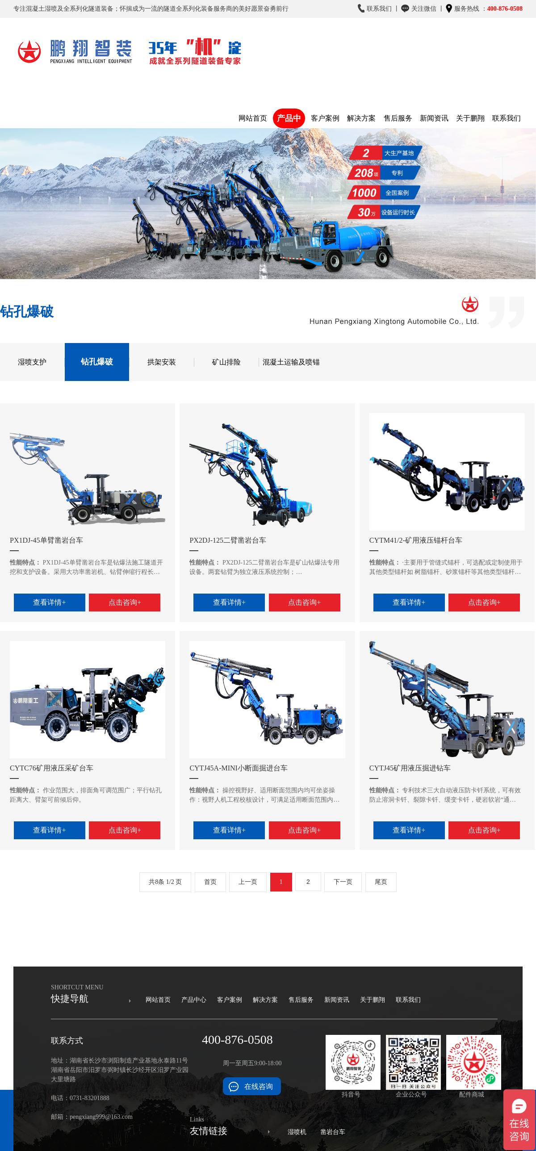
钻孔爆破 (97, 361)
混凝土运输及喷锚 (291, 362)
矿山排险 (226, 362)
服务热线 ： (484, 9)
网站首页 (158, 999)
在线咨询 (258, 1086)
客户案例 (229, 999)
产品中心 (193, 999)
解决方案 (265, 999)
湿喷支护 (32, 362)
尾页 (381, 882)
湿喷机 (297, 1132)
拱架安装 (161, 362)
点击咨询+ (125, 602)
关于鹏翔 (372, 999)
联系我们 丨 (379, 8)
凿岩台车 (332, 1132)
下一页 (343, 882)
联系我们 (408, 999)
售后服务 (301, 999)
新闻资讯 (336, 999)
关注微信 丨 (422, 11)
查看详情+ (49, 602)
